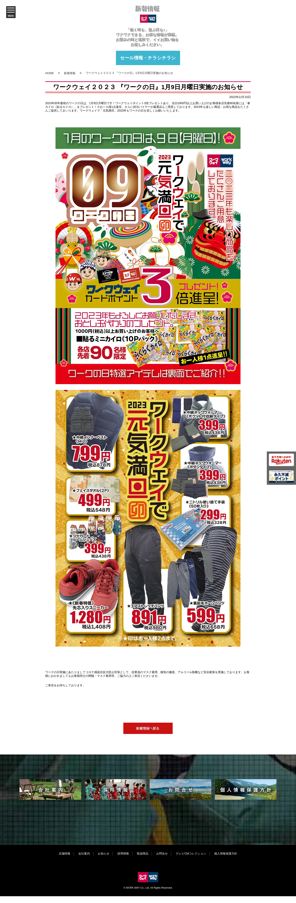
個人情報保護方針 (225, 853)
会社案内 (84, 853)
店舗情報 (64, 853)
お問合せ (162, 853)
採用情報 (123, 853)
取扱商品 (142, 853)
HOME (49, 73)
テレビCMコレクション (191, 853)
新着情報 (69, 73)
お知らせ (103, 853)
